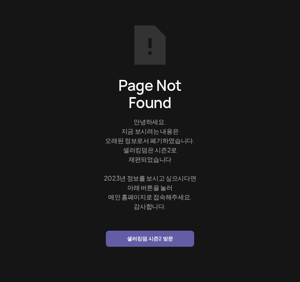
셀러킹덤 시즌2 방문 (150, 238)
